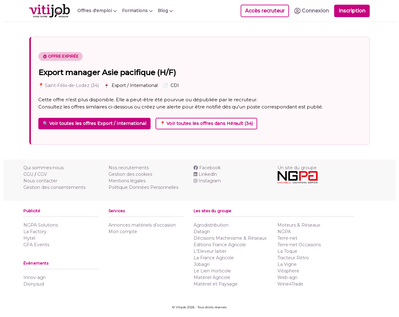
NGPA (284, 231)
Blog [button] (165, 10)
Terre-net (287, 238)
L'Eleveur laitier (210, 251)
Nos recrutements (128, 168)
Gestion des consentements (54, 187)
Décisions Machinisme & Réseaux (230, 238)
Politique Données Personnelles (143, 187)
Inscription (352, 11)
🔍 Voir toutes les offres (94, 123)
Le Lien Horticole (212, 271)
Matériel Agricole (212, 277)
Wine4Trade (290, 284)
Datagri (202, 231)
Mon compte (122, 231)
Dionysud (33, 284)
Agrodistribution (211, 225)
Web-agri (287, 277)
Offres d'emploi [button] (97, 10)
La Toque (287, 251)
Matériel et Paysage (216, 284)
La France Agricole (214, 258)
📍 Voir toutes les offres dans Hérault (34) (206, 123)
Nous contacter (40, 181)
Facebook (207, 168)
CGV (42, 174)
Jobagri (201, 264)
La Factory (34, 231)
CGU (28, 174)
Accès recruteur (265, 11)
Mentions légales (127, 181)
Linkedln (205, 174)
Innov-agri (34, 277)
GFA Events (36, 244)
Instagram (207, 181)
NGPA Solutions (40, 225)
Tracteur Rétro (293, 258)
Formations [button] (137, 10)
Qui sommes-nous (43, 168)
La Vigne (287, 264)
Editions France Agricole (220, 244)
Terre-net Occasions (299, 244)
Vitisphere (288, 271)
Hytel (29, 238)
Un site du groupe (297, 168)
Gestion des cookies (130, 174)
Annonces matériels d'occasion (142, 225)
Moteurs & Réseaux (298, 225)
